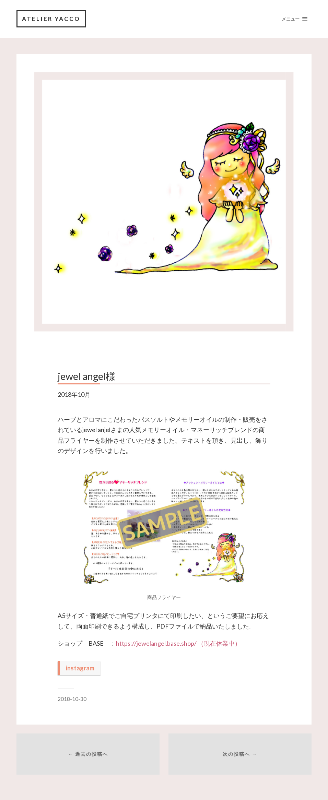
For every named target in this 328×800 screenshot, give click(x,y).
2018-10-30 (72, 699)
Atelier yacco (51, 18)
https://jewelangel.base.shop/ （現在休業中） (178, 643)
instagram (80, 668)
